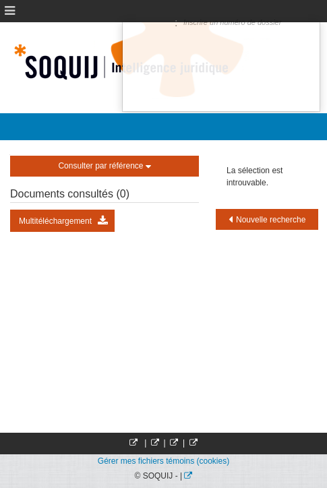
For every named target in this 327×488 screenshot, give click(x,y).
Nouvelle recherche (267, 219)
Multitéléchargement (63, 220)
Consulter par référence (104, 166)
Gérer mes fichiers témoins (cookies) (163, 461)
